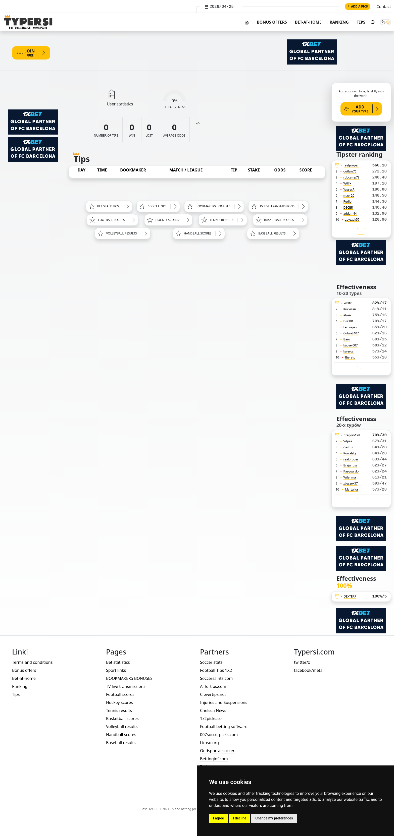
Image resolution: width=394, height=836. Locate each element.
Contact (383, 6)
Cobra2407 (351, 333)
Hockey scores (119, 702)
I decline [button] (239, 818)
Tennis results (119, 710)
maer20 (348, 195)
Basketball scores (122, 718)
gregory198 (352, 435)
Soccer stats (211, 662)
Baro (346, 339)
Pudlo (347, 201)
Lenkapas (350, 327)
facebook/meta (308, 670)
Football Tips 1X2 (216, 670)
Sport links (116, 670)
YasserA (349, 189)
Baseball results (121, 742)
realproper (351, 165)
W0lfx (347, 183)
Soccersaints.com (216, 678)
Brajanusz (350, 465)
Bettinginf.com (214, 758)
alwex (347, 315)
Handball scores (121, 734)
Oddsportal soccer (217, 750)
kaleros (348, 351)
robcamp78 (351, 177)
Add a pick (357, 6)
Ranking (339, 22)
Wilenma (349, 477)
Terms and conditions (32, 662)
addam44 (350, 213)
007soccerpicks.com (219, 734)
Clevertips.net (213, 694)
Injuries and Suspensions (223, 702)
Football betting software (224, 726)
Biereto (350, 357)
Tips (361, 22)
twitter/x (302, 662)
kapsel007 (350, 345)
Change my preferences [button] (274, 818)
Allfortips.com (213, 686)
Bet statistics (118, 662)
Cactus (348, 447)
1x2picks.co (211, 718)
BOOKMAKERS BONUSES (129, 678)
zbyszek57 (352, 219)
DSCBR (348, 207)
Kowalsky (350, 453)
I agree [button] (218, 818)
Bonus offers (272, 22)
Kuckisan (349, 309)
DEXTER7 (350, 596)
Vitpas (347, 441)
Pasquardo (351, 471)
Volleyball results (122, 726)
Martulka (351, 489)
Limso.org (209, 742)
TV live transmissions (125, 686)
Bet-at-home (308, 22)
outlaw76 (350, 171)
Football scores (120, 694)
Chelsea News (213, 710)
